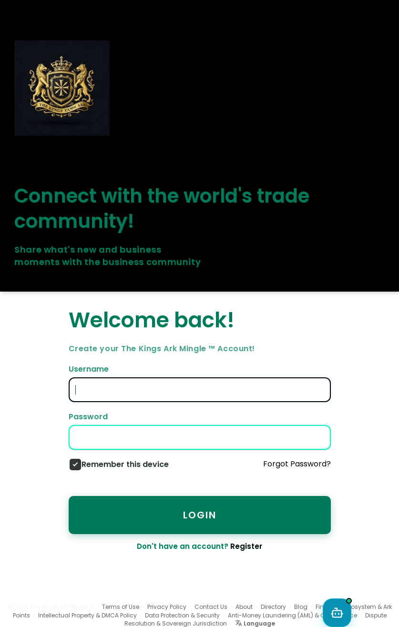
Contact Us (210, 607)
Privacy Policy (166, 607)
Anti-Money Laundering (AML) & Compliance (292, 615)
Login (199, 515)
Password (88, 417)
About (244, 607)
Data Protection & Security (182, 615)
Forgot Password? (297, 464)
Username (89, 369)
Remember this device (125, 464)
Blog (300, 607)
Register (246, 546)
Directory (273, 607)
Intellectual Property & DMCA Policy (87, 615)
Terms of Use (120, 607)
